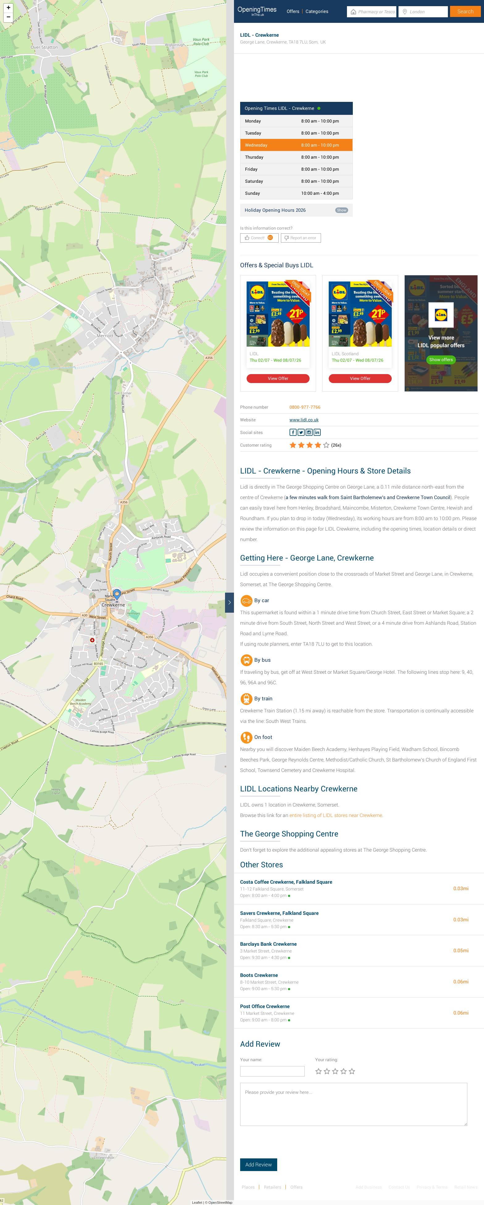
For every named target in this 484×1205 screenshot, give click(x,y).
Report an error (300, 238)
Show (341, 210)
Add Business (369, 1187)
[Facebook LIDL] (293, 432)
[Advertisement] (359, 82)
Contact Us (399, 1187)
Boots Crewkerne (259, 975)
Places (248, 1187)
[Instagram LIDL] (309, 432)
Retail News (466, 1187)
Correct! (259, 237)
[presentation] (287, 1146)
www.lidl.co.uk (304, 419)
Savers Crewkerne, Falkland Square (279, 913)
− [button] (8, 17)
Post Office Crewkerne (265, 1006)
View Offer (278, 378)
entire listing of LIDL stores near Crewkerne (336, 815)
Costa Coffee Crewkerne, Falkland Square (286, 882)
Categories (317, 11)
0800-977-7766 (305, 407)
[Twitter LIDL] (301, 432)
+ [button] (8, 8)
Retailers (272, 1187)
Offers (293, 11)
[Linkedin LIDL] (317, 432)
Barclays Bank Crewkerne (268, 944)
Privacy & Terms (432, 1187)
